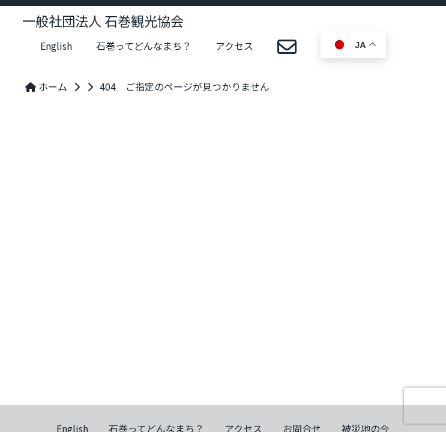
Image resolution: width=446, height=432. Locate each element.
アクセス (234, 45)
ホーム (46, 86)
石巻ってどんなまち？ (143, 45)
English (56, 45)
